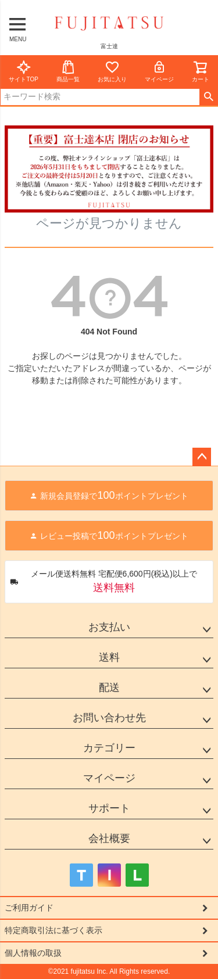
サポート (109, 808)
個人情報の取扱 (33, 953)
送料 (109, 657)
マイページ (159, 71)
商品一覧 (68, 71)
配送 (109, 687)
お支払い (109, 627)
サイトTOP (23, 71)
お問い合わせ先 (109, 718)
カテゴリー (109, 748)
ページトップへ (201, 457)
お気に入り (112, 71)
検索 (208, 97)
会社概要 (109, 838)
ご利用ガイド (29, 907)
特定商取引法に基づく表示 (53, 930)
